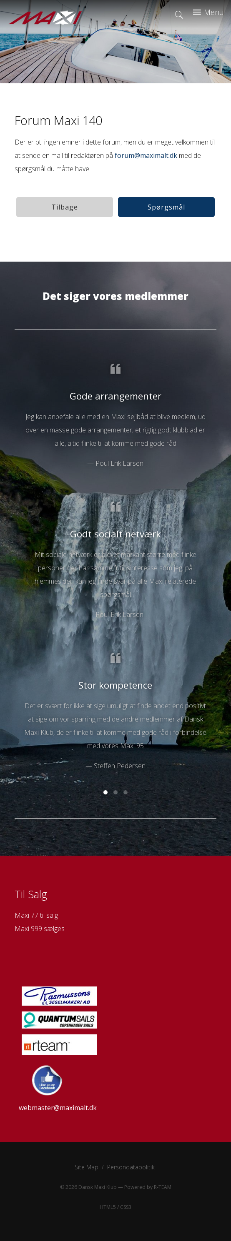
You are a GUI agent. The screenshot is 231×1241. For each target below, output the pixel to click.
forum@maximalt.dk (146, 155)
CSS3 (125, 1207)
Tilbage (64, 207)
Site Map (86, 1167)
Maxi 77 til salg (36, 915)
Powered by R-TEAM (147, 1187)
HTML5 (108, 1207)
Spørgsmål (166, 207)
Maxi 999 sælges (40, 928)
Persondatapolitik (131, 1167)
